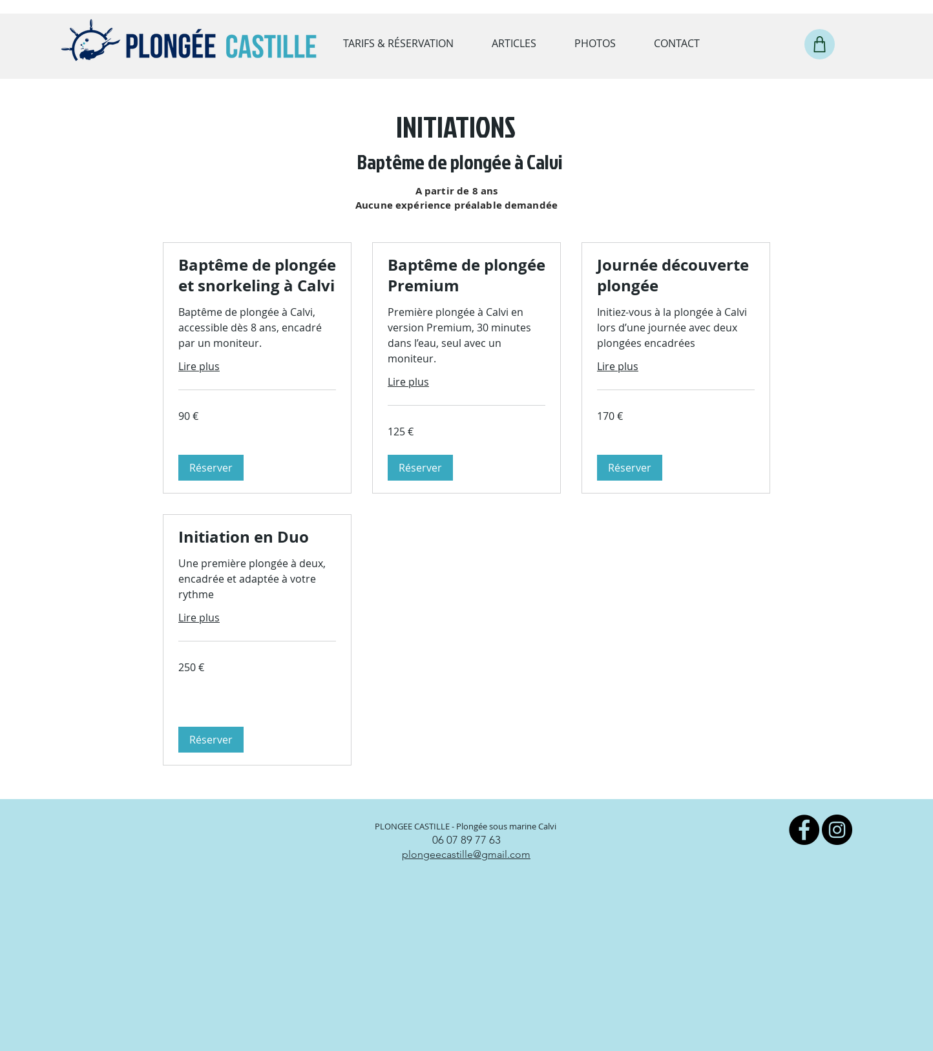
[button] (211, 468)
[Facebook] (804, 830)
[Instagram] (837, 830)
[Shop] (819, 44)
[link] (257, 276)
